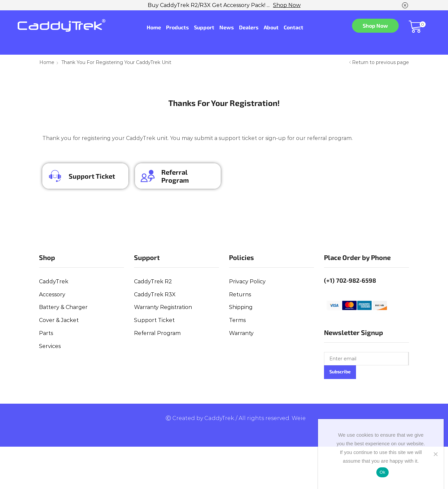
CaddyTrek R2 (153, 281)
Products (177, 27)
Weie (299, 418)
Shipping (241, 307)
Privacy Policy (247, 281)
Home (154, 27)
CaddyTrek (53, 281)
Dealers (249, 27)
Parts (46, 333)
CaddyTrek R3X (155, 294)
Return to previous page (380, 62)
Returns (240, 294)
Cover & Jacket (59, 320)
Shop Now (287, 5)
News (226, 27)
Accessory (52, 294)
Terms (237, 320)
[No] (435, 454)
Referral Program (175, 176)
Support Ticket (92, 176)
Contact (293, 27)
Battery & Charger (63, 307)
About (271, 27)
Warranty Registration (163, 307)
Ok (382, 472)
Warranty (241, 333)
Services (50, 346)
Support (204, 27)
